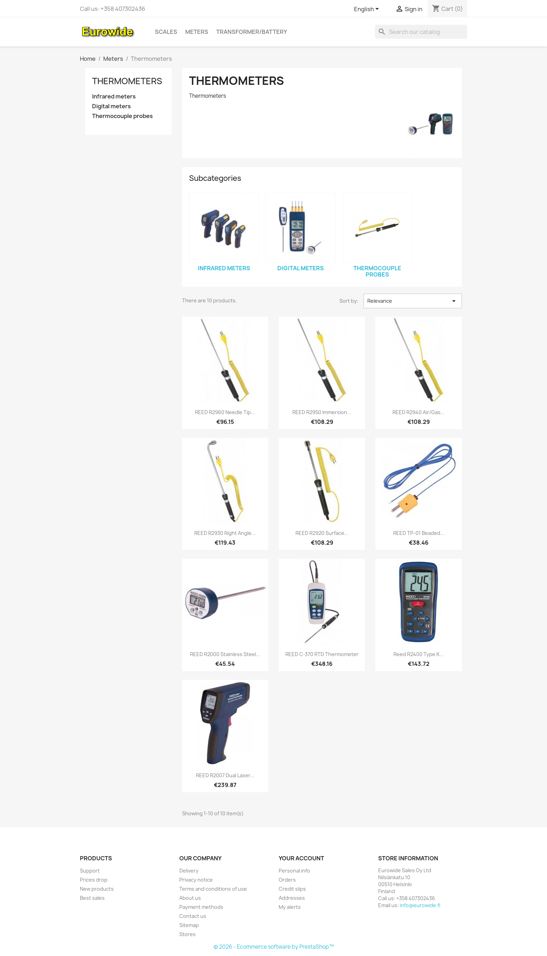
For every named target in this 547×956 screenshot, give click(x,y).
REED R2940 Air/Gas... (418, 412)
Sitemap (189, 925)
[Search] (421, 32)
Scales (166, 32)
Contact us (192, 916)
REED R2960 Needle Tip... (225, 412)
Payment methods (201, 907)
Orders (287, 879)
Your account (301, 858)
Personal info (294, 870)
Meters (196, 32)
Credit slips (292, 888)
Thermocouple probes (122, 116)
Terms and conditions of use (213, 888)
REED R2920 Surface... (322, 533)
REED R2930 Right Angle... (225, 533)
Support (90, 870)
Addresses (292, 898)
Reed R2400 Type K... (419, 654)
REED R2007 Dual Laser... (225, 775)
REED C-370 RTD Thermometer (322, 654)
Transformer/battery (251, 32)
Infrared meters (114, 96)
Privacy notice (196, 879)
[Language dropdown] (367, 9)
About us (190, 898)
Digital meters (111, 106)
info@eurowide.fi (420, 905)
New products (97, 888)
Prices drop (93, 879)
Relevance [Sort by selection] (412, 301)
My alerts (290, 907)
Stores (187, 934)
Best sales (92, 898)
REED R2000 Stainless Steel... (225, 654)
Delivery (188, 870)
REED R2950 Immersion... (321, 412)
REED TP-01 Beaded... (418, 533)
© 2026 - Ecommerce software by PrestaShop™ (273, 946)
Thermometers (127, 81)
